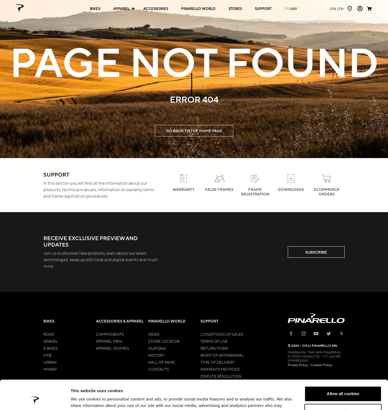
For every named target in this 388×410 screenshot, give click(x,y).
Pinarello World (167, 321)
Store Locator (163, 341)
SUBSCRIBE (316, 252)
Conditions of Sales (221, 334)
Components (110, 334)
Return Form (214, 348)
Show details (83, 399)
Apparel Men (109, 341)
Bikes (48, 321)
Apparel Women (112, 348)
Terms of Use (214, 341)
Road (48, 334)
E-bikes (50, 348)
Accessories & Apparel (120, 321)
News (154, 334)
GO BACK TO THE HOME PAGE (194, 130)
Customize (343, 383)
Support (209, 321)
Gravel (50, 341)
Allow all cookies (343, 366)
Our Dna (157, 348)
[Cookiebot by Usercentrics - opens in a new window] (34, 399)
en (336, 8)
